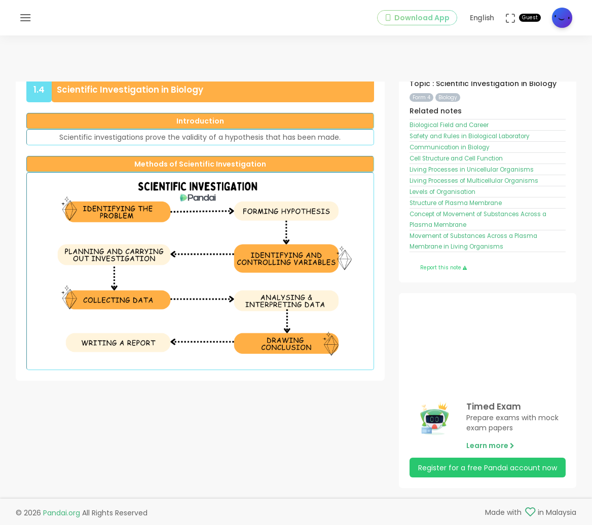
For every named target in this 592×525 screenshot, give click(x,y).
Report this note (443, 267)
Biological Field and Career (449, 125)
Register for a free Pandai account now (487, 468)
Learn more (490, 445)
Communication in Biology (450, 147)
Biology (447, 97)
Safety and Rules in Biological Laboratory (470, 136)
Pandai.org (61, 513)
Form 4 (421, 97)
